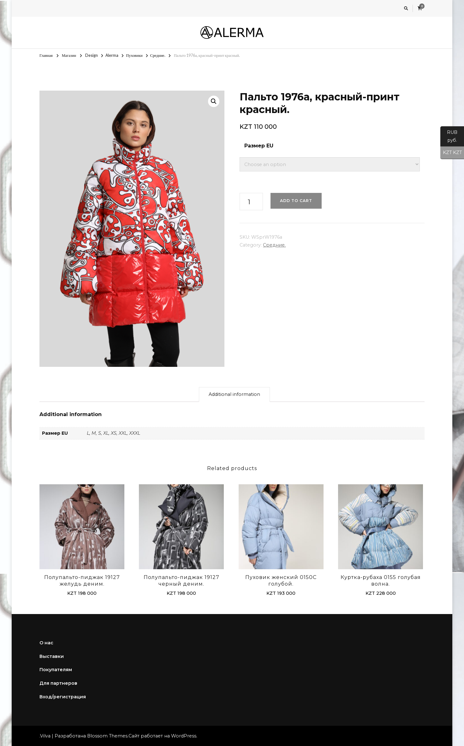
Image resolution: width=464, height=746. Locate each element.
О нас (46, 643)
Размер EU (258, 146)
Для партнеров (58, 683)
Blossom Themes (107, 736)
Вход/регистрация (62, 697)
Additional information (234, 394)
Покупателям (55, 669)
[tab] (234, 394)
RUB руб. (448, 137)
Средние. (274, 245)
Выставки (51, 656)
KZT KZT (451, 152)
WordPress (183, 736)
